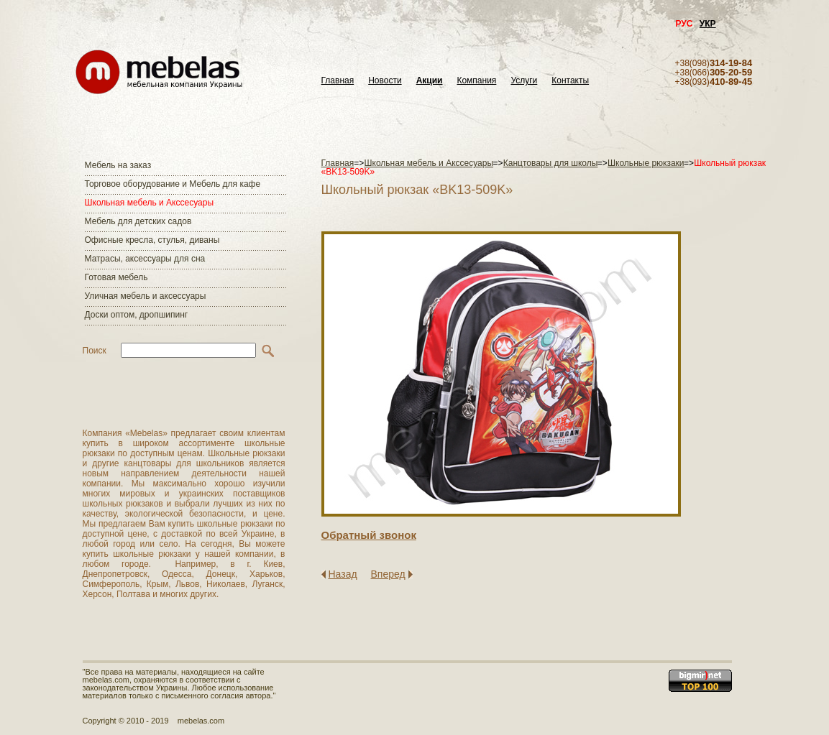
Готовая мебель (116, 277)
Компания (476, 80)
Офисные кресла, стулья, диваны (152, 240)
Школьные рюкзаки (646, 163)
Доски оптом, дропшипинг (136, 315)
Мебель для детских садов (138, 221)
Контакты (570, 80)
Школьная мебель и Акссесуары (149, 203)
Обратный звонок (368, 535)
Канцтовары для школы (550, 163)
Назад (343, 574)
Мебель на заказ (118, 165)
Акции (429, 80)
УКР (708, 24)
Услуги (523, 80)
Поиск (94, 351)
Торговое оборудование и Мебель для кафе (173, 184)
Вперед (388, 574)
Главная (337, 80)
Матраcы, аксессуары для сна (145, 259)
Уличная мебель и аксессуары (145, 296)
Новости (384, 80)
